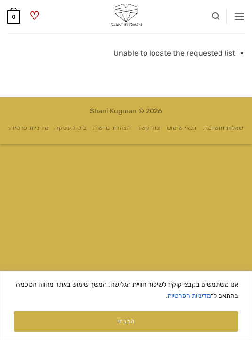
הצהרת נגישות (112, 128)
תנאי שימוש (182, 128)
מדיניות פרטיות (29, 128)
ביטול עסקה (71, 128)
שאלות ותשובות (223, 128)
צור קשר (149, 128)
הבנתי (126, 321)
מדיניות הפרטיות (189, 296)
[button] (239, 16)
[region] (126, 305)
